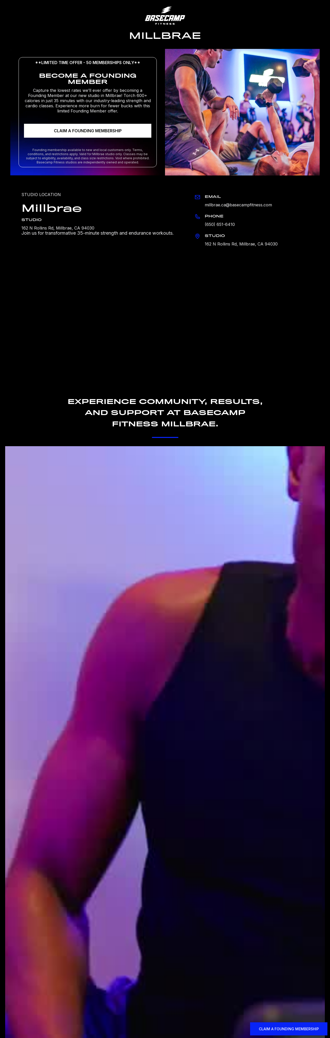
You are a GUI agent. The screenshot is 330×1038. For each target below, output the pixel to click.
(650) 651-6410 (220, 224)
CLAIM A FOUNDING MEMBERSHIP (88, 130)
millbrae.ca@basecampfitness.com (238, 204)
